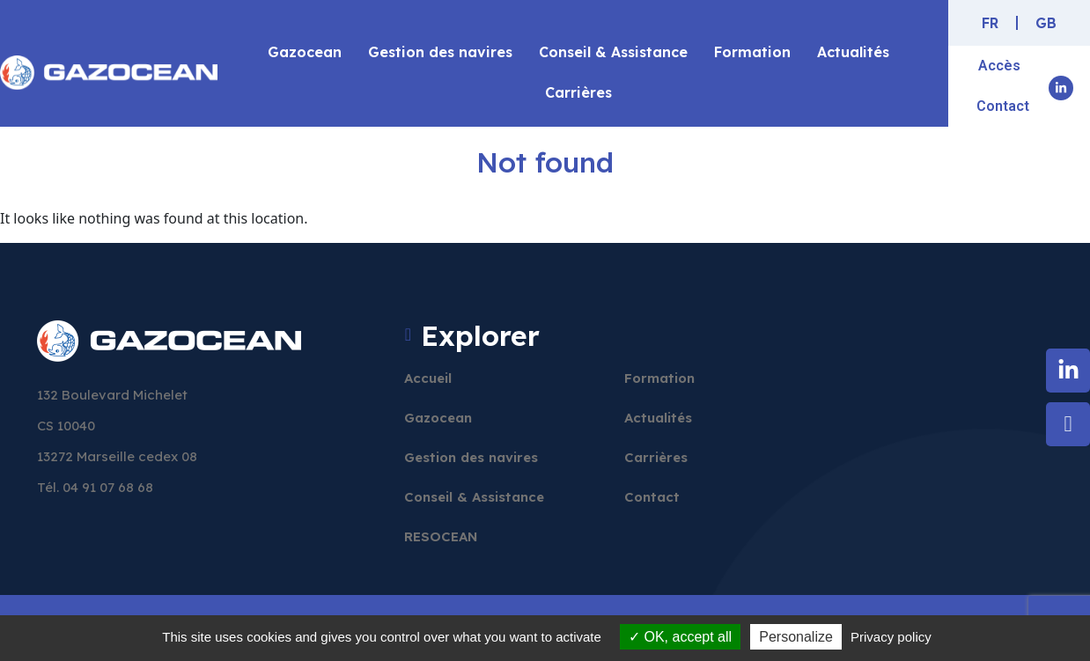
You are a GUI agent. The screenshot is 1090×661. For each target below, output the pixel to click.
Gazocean (305, 52)
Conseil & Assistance (613, 52)
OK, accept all (680, 636)
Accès (999, 65)
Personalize (796, 636)
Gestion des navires (440, 52)
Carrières (578, 92)
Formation (752, 52)
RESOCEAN (441, 536)
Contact (1002, 106)
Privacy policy (891, 636)
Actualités (853, 52)
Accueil (428, 378)
